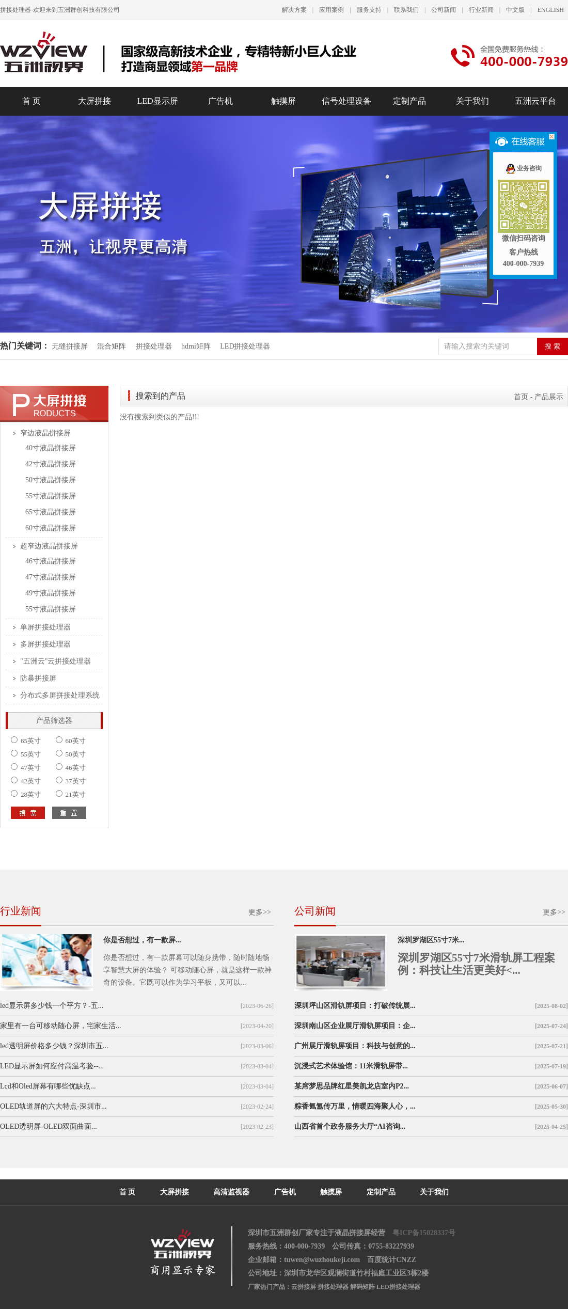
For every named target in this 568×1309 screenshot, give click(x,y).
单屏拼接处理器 (45, 627)
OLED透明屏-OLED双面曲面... (48, 1126)
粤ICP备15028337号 (423, 1233)
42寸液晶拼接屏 (50, 464)
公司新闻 (443, 9)
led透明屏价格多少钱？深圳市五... (54, 1046)
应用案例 (331, 9)
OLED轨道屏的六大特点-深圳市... (53, 1106)
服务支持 (369, 9)
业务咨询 (523, 168)
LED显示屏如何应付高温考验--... (52, 1066)
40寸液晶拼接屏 (50, 448)
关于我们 (472, 101)
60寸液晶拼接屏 (50, 528)
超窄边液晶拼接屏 (49, 546)
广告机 (220, 101)
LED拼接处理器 (245, 346)
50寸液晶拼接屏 (50, 480)
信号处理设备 (346, 101)
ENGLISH (551, 9)
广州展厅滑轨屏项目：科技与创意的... (355, 1046)
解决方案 (294, 9)
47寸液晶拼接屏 (50, 577)
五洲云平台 (535, 101)
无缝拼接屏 (71, 346)
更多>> (259, 912)
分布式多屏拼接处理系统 (60, 695)
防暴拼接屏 (38, 678)
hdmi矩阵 (196, 346)
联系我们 (406, 9)
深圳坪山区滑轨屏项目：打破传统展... (355, 1006)
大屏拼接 (94, 101)
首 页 (31, 101)
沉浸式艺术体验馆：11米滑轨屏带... (351, 1066)
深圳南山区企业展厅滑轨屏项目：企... (355, 1026)
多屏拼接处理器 (45, 644)
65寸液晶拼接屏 (50, 512)
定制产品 (409, 101)
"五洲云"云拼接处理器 (55, 661)
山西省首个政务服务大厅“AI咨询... (349, 1126)
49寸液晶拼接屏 (50, 593)
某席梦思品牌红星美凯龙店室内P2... (351, 1086)
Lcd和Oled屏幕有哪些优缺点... (48, 1086)
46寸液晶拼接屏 (50, 561)
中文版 (515, 9)
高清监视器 (231, 1192)
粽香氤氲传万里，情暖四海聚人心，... (355, 1106)
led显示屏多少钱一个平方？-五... (51, 1006)
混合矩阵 (111, 346)
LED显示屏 (157, 101)
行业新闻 (481, 9)
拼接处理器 (154, 346)
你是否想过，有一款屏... (142, 940)
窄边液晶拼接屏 (45, 433)
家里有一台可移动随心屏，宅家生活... (60, 1026)
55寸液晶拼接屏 (50, 496)
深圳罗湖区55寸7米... (431, 940)
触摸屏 (283, 101)
